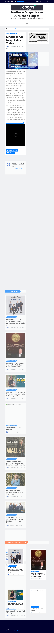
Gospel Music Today (12, 150)
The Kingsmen (11, 152)
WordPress (23, 629)
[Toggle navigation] (27, 23)
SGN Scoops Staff (12, 46)
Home (7, 28)
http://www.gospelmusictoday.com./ (15, 122)
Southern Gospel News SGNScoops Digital (27, 13)
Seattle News (9, 630)
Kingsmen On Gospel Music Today (18, 28)
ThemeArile (16, 630)
